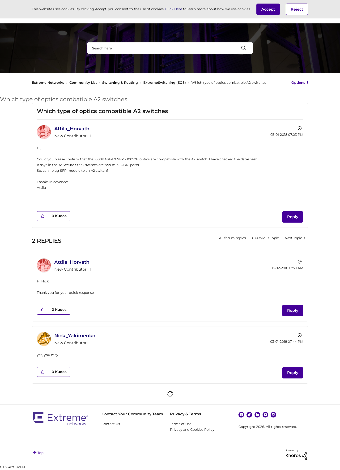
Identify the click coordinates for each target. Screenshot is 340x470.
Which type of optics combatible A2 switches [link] (228, 82)
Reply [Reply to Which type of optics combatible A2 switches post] (292, 217)
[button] (268, 9)
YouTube (265, 414)
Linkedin (257, 414)
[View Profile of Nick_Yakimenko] (74, 335)
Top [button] (40, 453)
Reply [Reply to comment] (292, 310)
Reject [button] (297, 9)
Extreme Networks (48, 82)
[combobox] (170, 48)
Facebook (241, 414)
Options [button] (298, 82)
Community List (83, 82)
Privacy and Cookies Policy (192, 429)
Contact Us (111, 424)
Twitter (249, 414)
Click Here (173, 9)
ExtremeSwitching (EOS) (164, 82)
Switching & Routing (120, 82)
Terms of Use (180, 424)
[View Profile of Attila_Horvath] (71, 129)
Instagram (273, 414)
